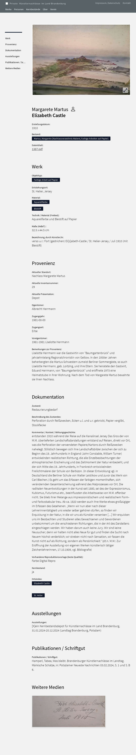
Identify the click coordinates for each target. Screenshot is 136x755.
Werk (7, 38)
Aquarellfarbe (40, 201)
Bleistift (37, 208)
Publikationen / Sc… (15, 62)
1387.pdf (37, 149)
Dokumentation (13, 50)
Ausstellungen (12, 56)
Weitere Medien (12, 68)
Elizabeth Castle (42, 583)
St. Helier (38, 595)
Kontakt (127, 2)
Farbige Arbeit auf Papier (46, 179)
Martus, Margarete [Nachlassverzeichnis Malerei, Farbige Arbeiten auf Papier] (71, 138)
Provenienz (10, 44)
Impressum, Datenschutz (107, 2)
